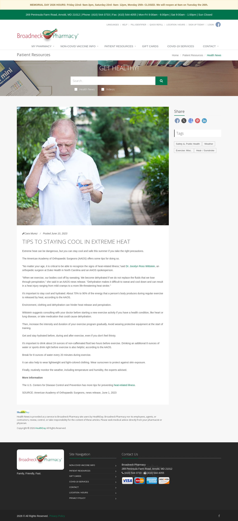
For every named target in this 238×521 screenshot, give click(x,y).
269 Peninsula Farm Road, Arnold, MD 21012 (53, 14)
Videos (108, 89)
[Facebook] (218, 24)
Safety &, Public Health (188, 143)
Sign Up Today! (196, 25)
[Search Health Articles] (113, 81)
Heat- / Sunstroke (205, 150)
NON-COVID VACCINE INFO (78, 46)
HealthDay (40, 428)
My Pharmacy (41, 46)
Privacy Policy (77, 498)
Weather (208, 143)
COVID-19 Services (180, 46)
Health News (85, 89)
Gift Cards (150, 46)
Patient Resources (118, 46)
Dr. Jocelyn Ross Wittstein (140, 266)
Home (175, 55)
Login (211, 25)
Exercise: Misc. (184, 150)
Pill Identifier (138, 25)
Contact (209, 46)
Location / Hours (175, 25)
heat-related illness (124, 385)
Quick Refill (156, 25)
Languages (112, 25)
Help (124, 25)
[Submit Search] (161, 81)
